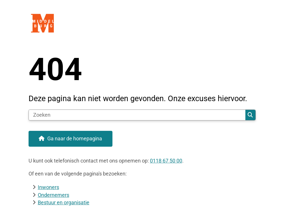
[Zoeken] (137, 115)
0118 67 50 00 (166, 161)
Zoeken (250, 115)
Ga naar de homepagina (74, 138)
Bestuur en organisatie (63, 202)
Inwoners (48, 187)
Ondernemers (53, 195)
